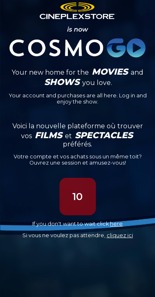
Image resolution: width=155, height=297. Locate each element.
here (116, 224)
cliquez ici (120, 235)
